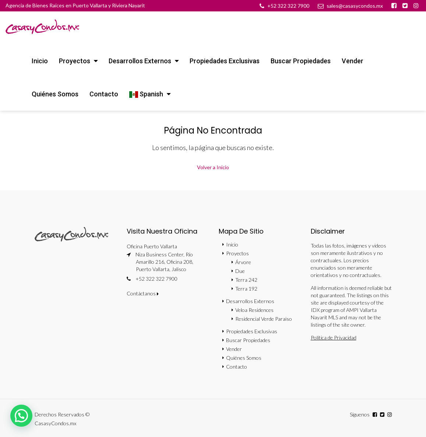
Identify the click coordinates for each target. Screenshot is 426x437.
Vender (352, 61)
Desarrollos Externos (140, 61)
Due (240, 271)
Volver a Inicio (213, 167)
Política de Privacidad (333, 337)
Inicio (40, 61)
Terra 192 (246, 288)
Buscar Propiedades (301, 61)
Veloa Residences (254, 310)
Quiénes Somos (55, 94)
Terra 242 (246, 280)
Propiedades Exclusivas (225, 61)
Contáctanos (143, 293)
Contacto (103, 94)
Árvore (243, 262)
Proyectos (74, 61)
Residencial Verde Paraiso (263, 319)
